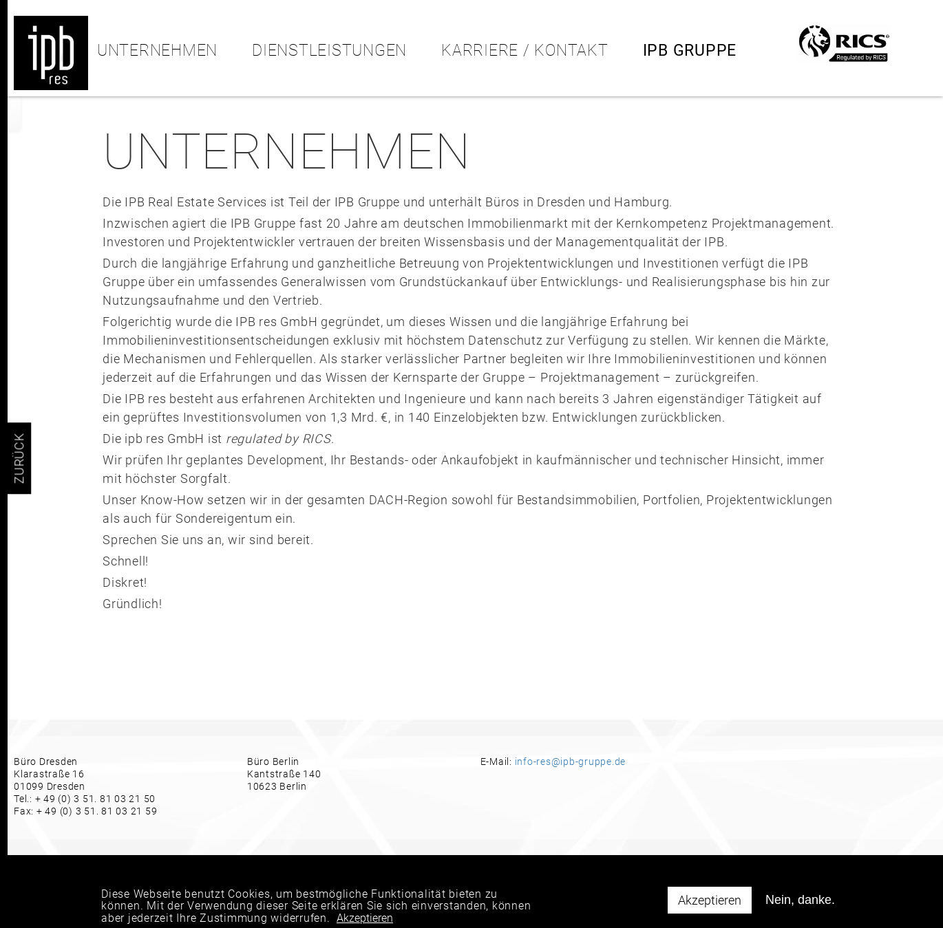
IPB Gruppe (690, 50)
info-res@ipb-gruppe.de (570, 761)
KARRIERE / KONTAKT (524, 50)
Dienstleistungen (329, 50)
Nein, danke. (800, 904)
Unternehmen (157, 50)
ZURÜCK (19, 458)
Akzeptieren (709, 905)
